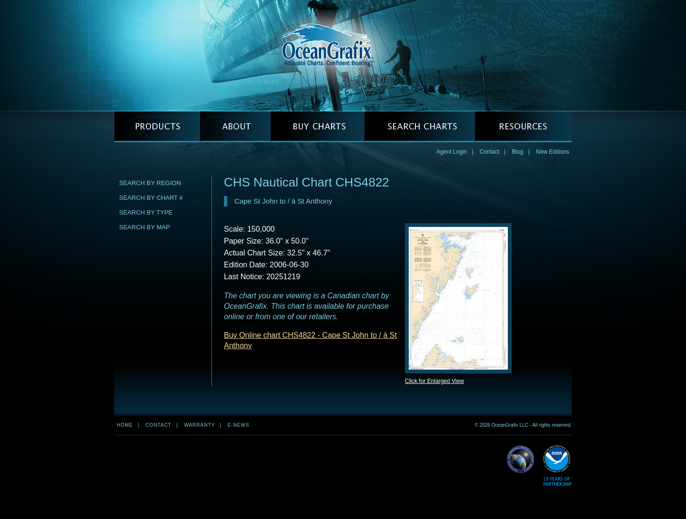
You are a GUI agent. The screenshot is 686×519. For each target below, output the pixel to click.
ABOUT (235, 126)
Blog (517, 151)
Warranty (199, 425)
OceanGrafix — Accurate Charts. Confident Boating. (343, 55)
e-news (239, 425)
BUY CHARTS (317, 126)
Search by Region (150, 182)
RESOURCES (523, 126)
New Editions (552, 151)
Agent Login (451, 151)
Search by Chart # (151, 197)
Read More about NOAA (557, 466)
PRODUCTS (157, 126)
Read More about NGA (520, 459)
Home (125, 425)
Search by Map (144, 227)
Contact (489, 151)
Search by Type (145, 212)
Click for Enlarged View (434, 381)
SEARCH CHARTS (419, 126)
